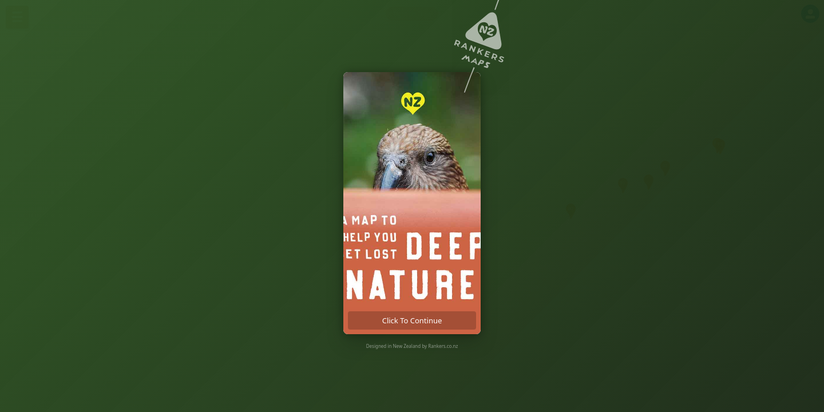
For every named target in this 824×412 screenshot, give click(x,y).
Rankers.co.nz (443, 346)
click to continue (412, 320)
